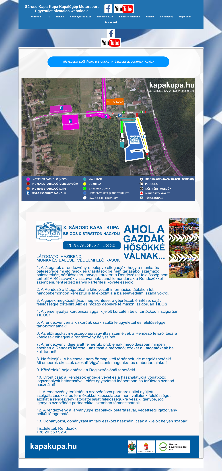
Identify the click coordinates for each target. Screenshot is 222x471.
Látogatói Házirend (129, 16)
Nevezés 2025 (105, 16)
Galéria (150, 16)
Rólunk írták (111, 22)
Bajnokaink (185, 16)
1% (48, 16)
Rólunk (60, 16)
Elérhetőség (166, 16)
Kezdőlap (36, 16)
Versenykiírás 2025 (80, 16)
